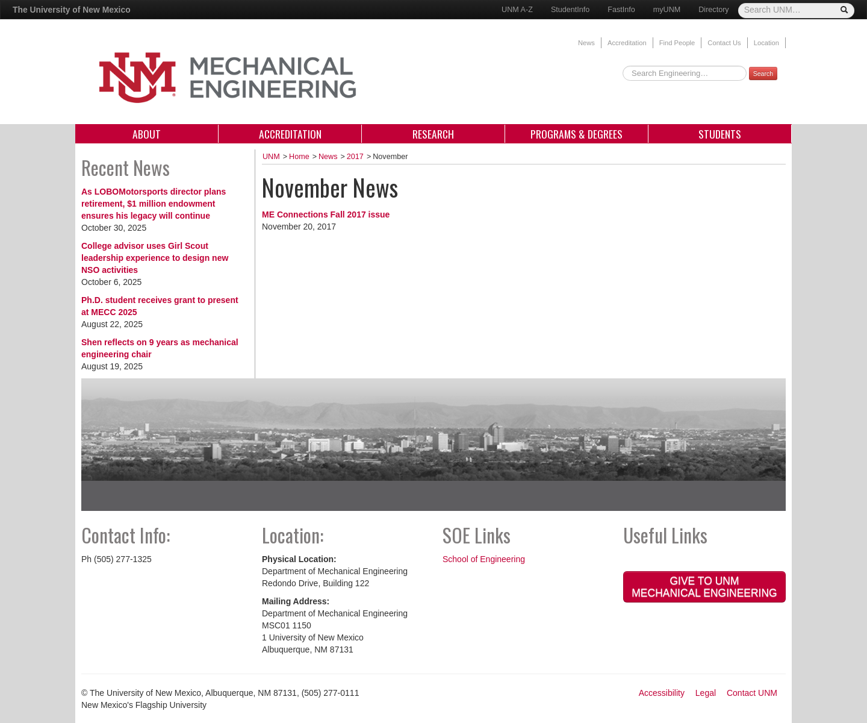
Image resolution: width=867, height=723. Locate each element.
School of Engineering (484, 559)
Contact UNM (752, 693)
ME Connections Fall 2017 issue (326, 214)
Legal (705, 693)
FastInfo (621, 9)
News (586, 42)
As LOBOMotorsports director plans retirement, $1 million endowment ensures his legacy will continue (153, 204)
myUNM (666, 9)
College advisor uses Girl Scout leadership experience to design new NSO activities (154, 258)
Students (719, 134)
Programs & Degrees (576, 134)
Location (766, 42)
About (146, 134)
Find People (677, 42)
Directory (713, 9)
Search (763, 73)
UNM (271, 156)
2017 (355, 156)
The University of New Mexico (72, 9)
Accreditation (627, 42)
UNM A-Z (517, 9)
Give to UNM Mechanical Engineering (704, 587)
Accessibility (662, 693)
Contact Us (724, 42)
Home (299, 156)
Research (433, 134)
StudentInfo (570, 9)
